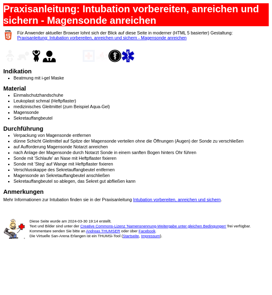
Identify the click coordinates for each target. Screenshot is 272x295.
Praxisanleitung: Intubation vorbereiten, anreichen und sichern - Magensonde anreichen (102, 37)
